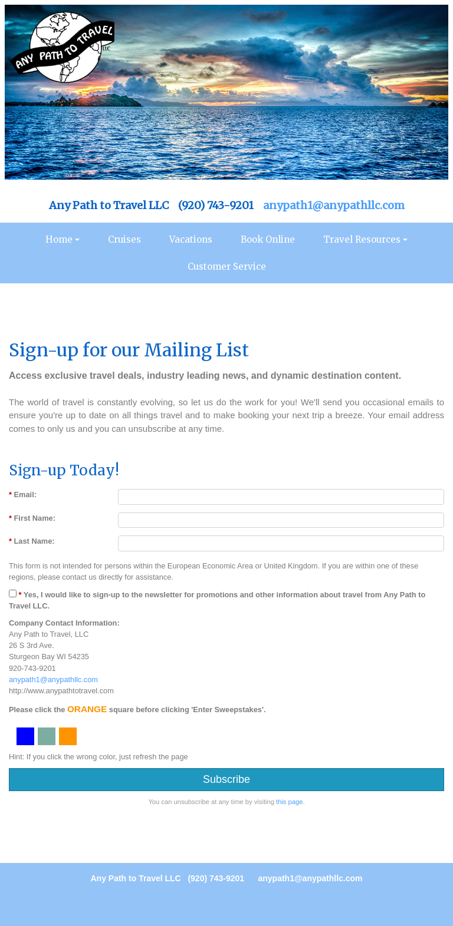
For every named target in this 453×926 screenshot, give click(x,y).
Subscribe (226, 779)
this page (289, 801)
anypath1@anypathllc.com (334, 205)
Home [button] (59, 239)
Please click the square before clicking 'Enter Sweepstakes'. (137, 709)
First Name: (32, 518)
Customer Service (227, 266)
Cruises (124, 239)
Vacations (190, 239)
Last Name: (32, 541)
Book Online (268, 239)
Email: (23, 494)
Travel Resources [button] (362, 239)
